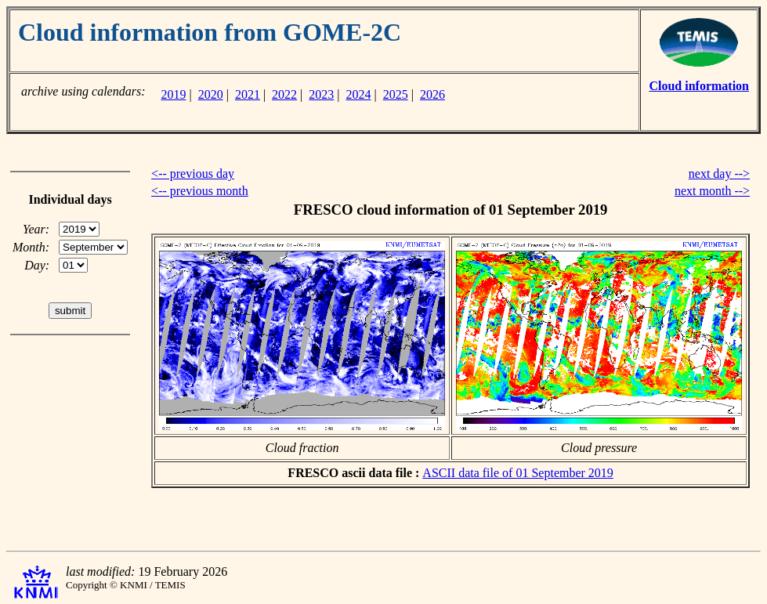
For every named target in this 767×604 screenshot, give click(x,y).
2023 (321, 94)
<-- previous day (192, 173)
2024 (358, 94)
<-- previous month (199, 190)
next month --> (712, 190)
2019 (173, 94)
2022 (284, 94)
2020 (210, 94)
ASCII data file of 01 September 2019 (517, 472)
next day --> (719, 173)
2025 (395, 94)
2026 (432, 94)
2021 (247, 94)
